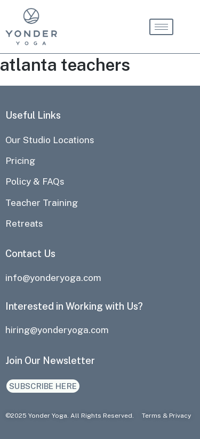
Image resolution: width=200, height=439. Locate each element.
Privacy (180, 415)
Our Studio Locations (49, 140)
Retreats (24, 223)
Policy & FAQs (35, 181)
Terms (151, 415)
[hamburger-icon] (161, 27)
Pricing (20, 160)
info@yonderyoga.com (53, 277)
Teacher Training (41, 202)
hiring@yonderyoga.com (57, 330)
